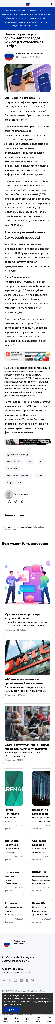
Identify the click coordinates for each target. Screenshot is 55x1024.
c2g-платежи (14, 482)
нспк (30, 461)
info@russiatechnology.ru (18, 957)
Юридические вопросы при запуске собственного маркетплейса (22, 618)
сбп (42, 461)
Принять (12, 1009)
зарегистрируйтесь (24, 527)
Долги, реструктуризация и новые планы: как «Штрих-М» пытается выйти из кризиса (27, 748)
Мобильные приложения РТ (20, 944)
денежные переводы (18, 454)
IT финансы (10, 630)
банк (39, 475)
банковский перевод (18, 475)
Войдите (8, 527)
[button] (49, 1019)
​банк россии (13, 461)
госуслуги (12, 468)
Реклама (45, 441)
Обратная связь (12, 968)
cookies (24, 995)
